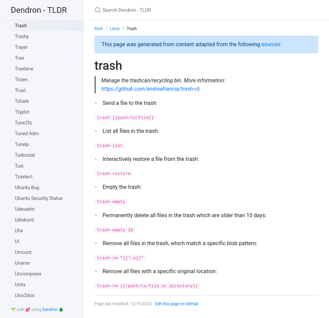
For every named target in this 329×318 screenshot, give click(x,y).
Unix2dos (24, 295)
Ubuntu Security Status (39, 198)
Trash (21, 25)
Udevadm (25, 209)
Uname (22, 263)
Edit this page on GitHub (177, 303)
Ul (17, 241)
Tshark (22, 101)
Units (20, 284)
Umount (23, 252)
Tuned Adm (27, 133)
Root (98, 28)
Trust (20, 90)
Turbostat (25, 155)
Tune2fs (23, 122)
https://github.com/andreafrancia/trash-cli (150, 89)
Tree (19, 58)
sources (271, 44)
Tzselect (23, 176)
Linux (115, 28)
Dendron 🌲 (52, 309)
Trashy (22, 36)
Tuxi (19, 166)
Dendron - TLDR (39, 10)
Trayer (21, 47)
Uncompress (28, 274)
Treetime (24, 68)
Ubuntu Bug (27, 187)
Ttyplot (22, 112)
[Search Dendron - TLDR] (174, 10)
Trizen (21, 79)
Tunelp (22, 144)
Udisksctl (24, 220)
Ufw (19, 230)
